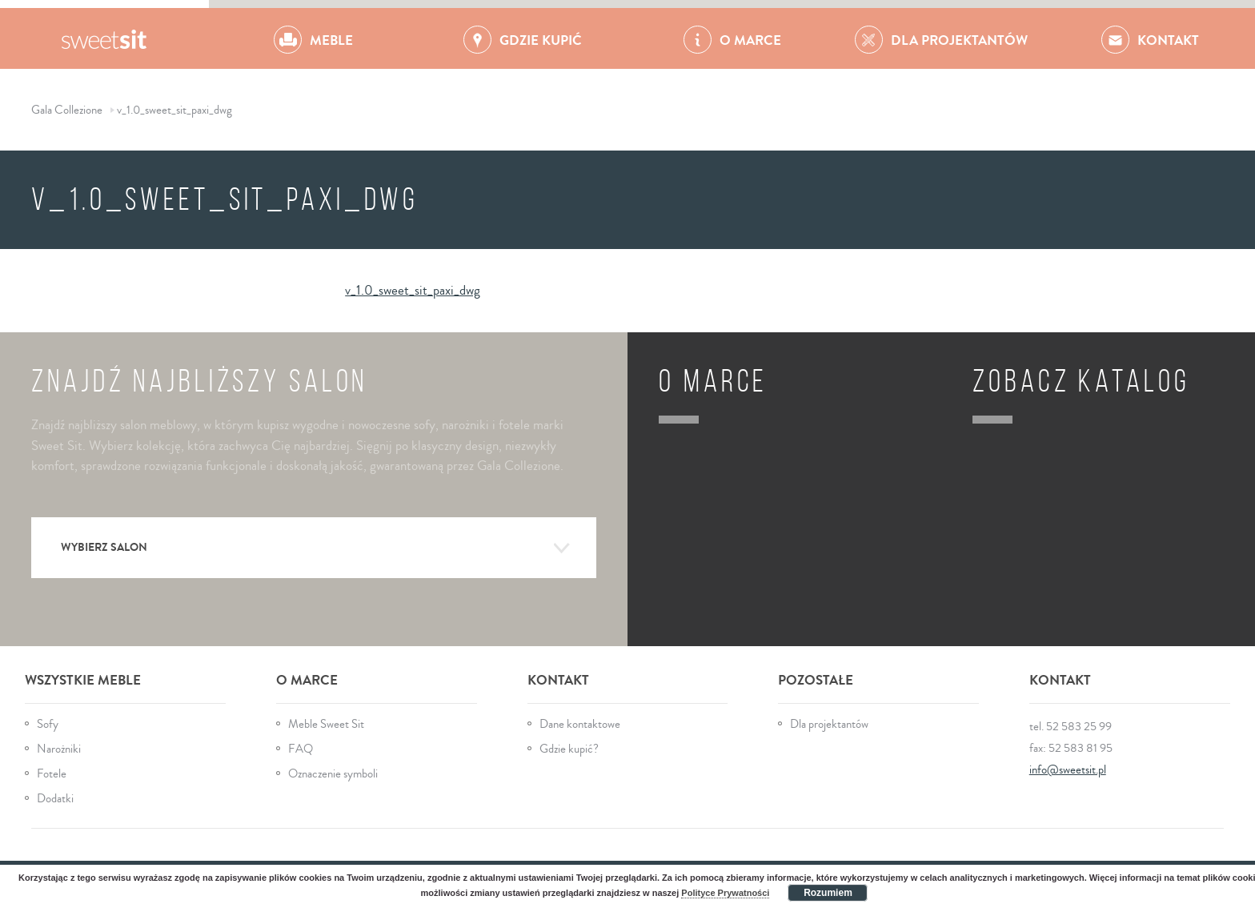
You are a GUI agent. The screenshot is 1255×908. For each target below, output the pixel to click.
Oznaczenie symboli (333, 773)
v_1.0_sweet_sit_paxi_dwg (412, 290)
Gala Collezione (104, 38)
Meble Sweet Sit (326, 724)
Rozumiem (828, 892)
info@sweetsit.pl (1067, 769)
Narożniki (59, 749)
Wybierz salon (316, 548)
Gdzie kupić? (569, 749)
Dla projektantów (829, 724)
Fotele (51, 773)
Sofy (47, 724)
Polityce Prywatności (725, 893)
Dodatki (55, 798)
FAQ (300, 749)
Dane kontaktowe (579, 724)
